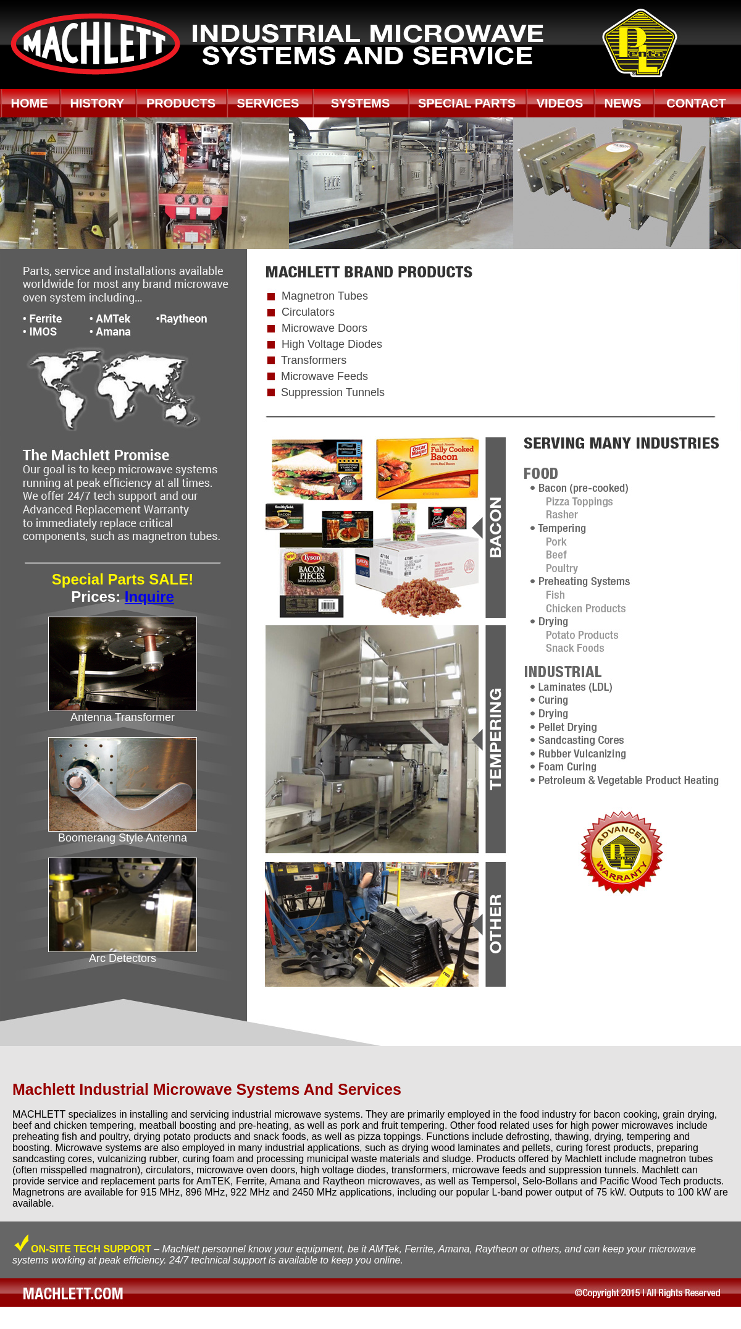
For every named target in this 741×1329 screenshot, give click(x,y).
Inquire (149, 596)
